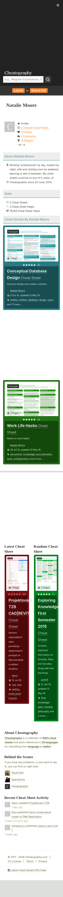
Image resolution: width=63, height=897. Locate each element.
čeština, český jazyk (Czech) (15, 694)
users (50, 299)
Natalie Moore (17, 290)
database (33, 299)
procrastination (44, 454)
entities (14, 299)
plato (40, 707)
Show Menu (58, 5)
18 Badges (27, 140)
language (33, 746)
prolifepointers (21, 458)
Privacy (42, 861)
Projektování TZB (39, 803)
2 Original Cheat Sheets (35, 127)
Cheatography (13, 738)
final (43, 697)
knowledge (29, 454)
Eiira (13, 812)
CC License (14, 861)
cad (14, 684)
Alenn (15, 675)
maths (46, 746)
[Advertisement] (31, 33)
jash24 (44, 679)
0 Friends (26, 132)
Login (18, 90)
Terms (30, 861)
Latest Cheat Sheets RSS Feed (27, 870)
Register (39, 90)
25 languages (50, 742)
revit (19, 684)
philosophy (43, 711)
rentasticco (18, 825)
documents (16, 454)
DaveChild (17, 772)
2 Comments (28, 136)
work (9, 458)
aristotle (48, 707)
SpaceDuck (18, 779)
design (42, 299)
